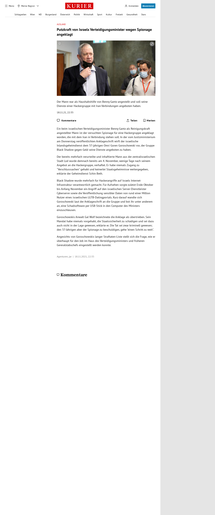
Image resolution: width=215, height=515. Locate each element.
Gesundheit (132, 14)
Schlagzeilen (20, 14)
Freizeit (119, 14)
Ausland (61, 24)
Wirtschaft (88, 14)
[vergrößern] (152, 44)
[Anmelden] (132, 6)
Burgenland (50, 14)
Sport (99, 14)
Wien (32, 14)
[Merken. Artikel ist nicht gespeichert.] (149, 120)
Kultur (109, 14)
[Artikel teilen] (131, 120)
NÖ (40, 14)
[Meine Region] (26, 5)
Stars (143, 14)
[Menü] (9, 5)
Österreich (65, 14)
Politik (77, 14)
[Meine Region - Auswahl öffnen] (38, 6)
